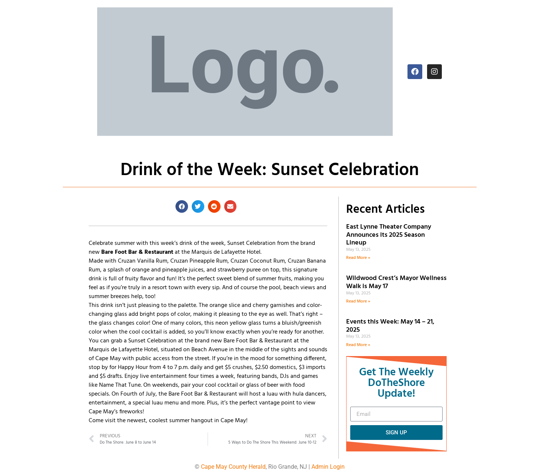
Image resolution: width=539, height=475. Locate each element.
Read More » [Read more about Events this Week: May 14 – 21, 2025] (358, 345)
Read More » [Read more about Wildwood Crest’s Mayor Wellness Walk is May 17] (358, 301)
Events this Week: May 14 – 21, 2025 (390, 326)
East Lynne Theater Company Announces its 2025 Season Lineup (388, 235)
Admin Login (328, 466)
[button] (181, 206)
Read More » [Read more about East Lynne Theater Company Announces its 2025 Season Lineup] (358, 258)
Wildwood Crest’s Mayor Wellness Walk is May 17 (396, 282)
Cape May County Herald (233, 466)
